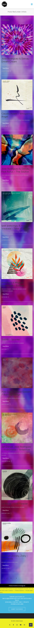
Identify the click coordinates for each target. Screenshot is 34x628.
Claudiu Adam (5, 120)
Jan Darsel (4, 453)
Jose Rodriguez (5, 65)
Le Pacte (3, 507)
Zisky (16, 562)
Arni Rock (4, 289)
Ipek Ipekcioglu (14, 232)
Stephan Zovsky (10, 562)
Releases (26, 65)
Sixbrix (22, 343)
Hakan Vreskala (5, 232)
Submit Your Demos (17, 609)
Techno (3, 177)
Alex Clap (3, 398)
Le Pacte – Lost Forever (14, 503)
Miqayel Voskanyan (12, 289)
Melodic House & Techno (16, 65)
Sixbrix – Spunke (10, 339)
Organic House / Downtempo (17, 120)
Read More (6, 68)
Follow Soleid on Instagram (17, 585)
